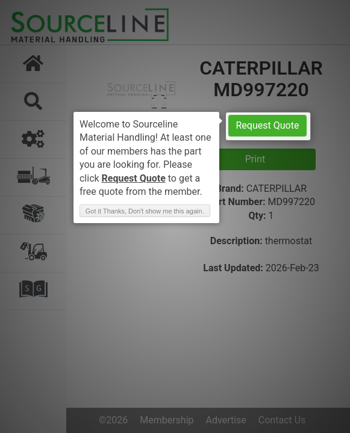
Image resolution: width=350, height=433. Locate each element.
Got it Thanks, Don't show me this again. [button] (145, 211)
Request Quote (267, 125)
